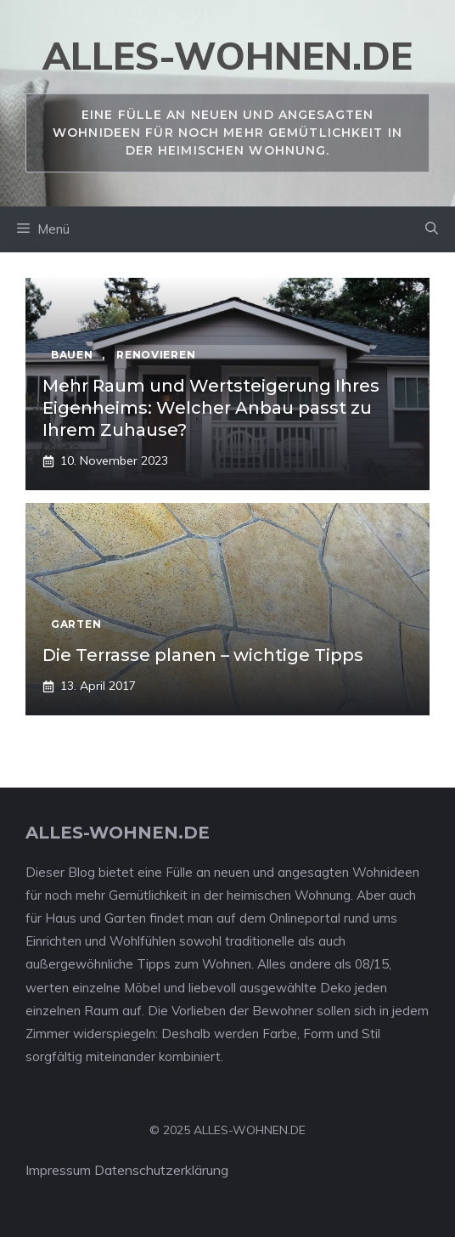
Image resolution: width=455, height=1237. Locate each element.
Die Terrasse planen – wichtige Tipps (202, 655)
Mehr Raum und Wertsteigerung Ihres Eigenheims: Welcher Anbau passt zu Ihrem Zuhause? (210, 408)
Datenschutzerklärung (161, 1169)
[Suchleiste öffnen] (431, 229)
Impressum (58, 1169)
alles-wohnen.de (227, 55)
